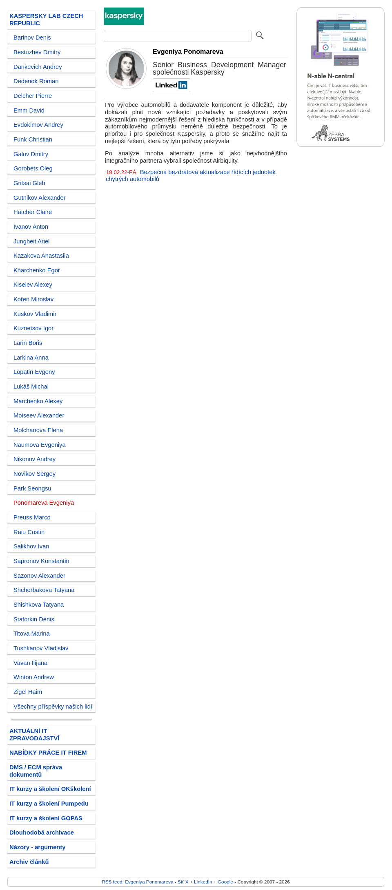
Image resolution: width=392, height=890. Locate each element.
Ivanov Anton (30, 226)
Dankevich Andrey (37, 67)
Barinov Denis (32, 37)
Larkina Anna (31, 357)
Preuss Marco (32, 517)
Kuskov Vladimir (35, 314)
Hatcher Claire (32, 212)
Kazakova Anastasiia (41, 255)
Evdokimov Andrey (38, 124)
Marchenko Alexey (37, 401)
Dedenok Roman (35, 81)
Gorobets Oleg (33, 168)
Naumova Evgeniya (39, 445)
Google (225, 881)
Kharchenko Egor (36, 270)
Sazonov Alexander (39, 575)
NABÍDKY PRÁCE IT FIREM (48, 752)
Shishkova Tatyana (38, 604)
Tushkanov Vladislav (40, 648)
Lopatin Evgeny (34, 372)
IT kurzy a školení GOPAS (45, 818)
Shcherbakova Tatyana (43, 590)
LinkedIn (203, 881)
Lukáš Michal (31, 386)
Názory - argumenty (37, 847)
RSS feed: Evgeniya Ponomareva (137, 881)
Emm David (29, 110)
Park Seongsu (32, 488)
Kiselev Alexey (32, 284)
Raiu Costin (29, 532)
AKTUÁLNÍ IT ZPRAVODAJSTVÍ (34, 735)
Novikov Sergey (34, 473)
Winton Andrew (33, 677)
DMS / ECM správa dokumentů (35, 771)
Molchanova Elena (38, 430)
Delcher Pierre (32, 96)
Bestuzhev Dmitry (36, 52)
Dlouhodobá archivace (41, 832)
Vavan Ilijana (30, 663)
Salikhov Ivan (31, 546)
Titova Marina (31, 633)
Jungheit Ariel (31, 241)
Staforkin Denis (33, 619)
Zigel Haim (27, 692)
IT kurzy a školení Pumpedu (49, 803)
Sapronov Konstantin (41, 561)
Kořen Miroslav (33, 299)
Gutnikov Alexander (39, 197)
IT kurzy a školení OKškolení (50, 789)
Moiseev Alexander (38, 415)
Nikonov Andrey (34, 459)
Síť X (183, 881)
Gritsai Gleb (29, 183)
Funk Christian (32, 139)
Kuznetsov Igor (33, 328)
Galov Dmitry (30, 154)
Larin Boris (27, 343)
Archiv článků (29, 862)
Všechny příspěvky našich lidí (52, 706)
